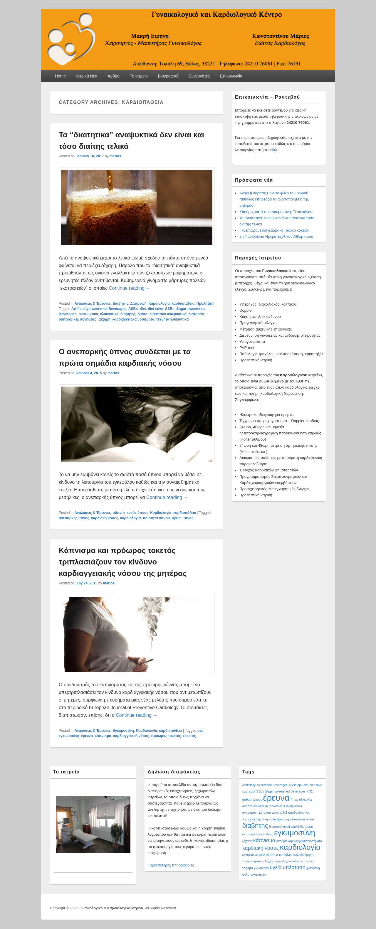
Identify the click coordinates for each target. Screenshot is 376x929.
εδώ (273, 150)
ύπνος (187, 518)
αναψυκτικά (88, 314)
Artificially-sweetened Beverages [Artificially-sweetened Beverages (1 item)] (265, 785)
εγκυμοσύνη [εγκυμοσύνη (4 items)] (294, 832)
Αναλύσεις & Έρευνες (92, 303)
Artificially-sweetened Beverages (98, 309)
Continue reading (129, 288)
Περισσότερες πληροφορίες (170, 865)
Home (60, 76)
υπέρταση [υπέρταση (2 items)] (294, 867)
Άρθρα (114, 76)
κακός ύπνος (137, 513)
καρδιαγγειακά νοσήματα (134, 319)
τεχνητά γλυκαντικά (172, 319)
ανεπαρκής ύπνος (74, 518)
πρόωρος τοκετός (166, 736)
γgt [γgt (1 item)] (307, 812)
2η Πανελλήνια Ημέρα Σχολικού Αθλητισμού (276, 236)
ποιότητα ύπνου (156, 518)
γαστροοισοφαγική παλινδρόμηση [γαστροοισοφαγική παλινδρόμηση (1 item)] (265, 819)
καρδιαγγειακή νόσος (131, 736)
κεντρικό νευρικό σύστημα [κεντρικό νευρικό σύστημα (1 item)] (260, 854)
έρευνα (87, 736)
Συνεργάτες (199, 76)
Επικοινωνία (231, 76)
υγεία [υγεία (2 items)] (276, 867)
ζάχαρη (104, 319)
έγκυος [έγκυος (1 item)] (257, 799)
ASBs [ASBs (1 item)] (292, 785)
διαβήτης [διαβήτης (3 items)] (255, 825)
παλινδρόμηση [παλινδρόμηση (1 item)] (303, 854)
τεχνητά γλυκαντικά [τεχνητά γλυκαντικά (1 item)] (255, 868)
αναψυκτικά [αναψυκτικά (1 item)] (294, 806)
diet (143, 309)
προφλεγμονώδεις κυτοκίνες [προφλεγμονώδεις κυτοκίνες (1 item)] (294, 861)
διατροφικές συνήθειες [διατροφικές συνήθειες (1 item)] (257, 834)
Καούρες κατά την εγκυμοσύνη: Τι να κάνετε (276, 212)
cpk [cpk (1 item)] (300, 785)
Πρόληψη (204, 303)
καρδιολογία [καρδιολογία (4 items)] (300, 847)
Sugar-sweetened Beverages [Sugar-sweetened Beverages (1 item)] (285, 791)
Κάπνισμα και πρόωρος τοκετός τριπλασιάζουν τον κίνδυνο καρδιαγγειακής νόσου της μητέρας (123, 562)
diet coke (155, 309)
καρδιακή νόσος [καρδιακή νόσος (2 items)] (260, 848)
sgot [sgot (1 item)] (245, 791)
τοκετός (189, 736)
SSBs (169, 309)
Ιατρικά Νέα (86, 76)
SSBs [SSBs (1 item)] (260, 791)
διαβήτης (128, 314)
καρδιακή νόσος (104, 518)
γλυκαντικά (109, 314)
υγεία (176, 518)
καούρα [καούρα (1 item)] (281, 841)
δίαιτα (142, 314)
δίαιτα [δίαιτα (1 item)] (310, 819)
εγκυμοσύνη (69, 736)
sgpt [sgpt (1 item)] (252, 791)
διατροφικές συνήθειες (77, 319)
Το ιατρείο (139, 76)
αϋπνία (119, 513)
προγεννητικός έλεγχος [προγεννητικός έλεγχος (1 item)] (258, 861)
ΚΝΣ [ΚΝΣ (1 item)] (310, 791)
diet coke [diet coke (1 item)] (316, 785)
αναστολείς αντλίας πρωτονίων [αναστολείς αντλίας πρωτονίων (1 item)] (263, 806)
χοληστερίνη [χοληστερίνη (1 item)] (258, 874)
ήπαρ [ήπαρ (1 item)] (294, 799)
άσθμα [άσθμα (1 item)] (246, 799)
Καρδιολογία (158, 303)
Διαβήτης (120, 303)
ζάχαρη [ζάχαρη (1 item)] (247, 841)
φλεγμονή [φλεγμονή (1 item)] (313, 868)
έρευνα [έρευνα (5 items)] (276, 797)
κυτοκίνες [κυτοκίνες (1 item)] (285, 854)
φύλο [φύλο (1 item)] (245, 874)
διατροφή (196, 314)
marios (115, 156)
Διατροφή (138, 303)
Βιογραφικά (168, 76)
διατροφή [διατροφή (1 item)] (306, 826)
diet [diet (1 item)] (305, 785)
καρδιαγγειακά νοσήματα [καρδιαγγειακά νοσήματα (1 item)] (305, 841)
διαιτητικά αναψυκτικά (168, 314)
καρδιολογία (130, 518)
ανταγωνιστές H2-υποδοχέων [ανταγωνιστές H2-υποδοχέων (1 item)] (283, 812)
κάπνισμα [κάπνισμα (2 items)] (264, 840)
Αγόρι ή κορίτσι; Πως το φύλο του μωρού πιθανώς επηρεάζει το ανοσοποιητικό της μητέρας (274, 199)
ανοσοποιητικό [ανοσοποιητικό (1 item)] (252, 812)
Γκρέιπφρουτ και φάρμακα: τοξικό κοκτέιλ (274, 230)
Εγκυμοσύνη (123, 731)
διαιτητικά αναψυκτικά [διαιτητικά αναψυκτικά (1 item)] (284, 826)
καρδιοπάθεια (183, 303)
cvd (200, 731)
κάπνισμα (103, 736)
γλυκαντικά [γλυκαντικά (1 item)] (297, 819)
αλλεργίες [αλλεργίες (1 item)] (305, 799)
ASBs (133, 309)
